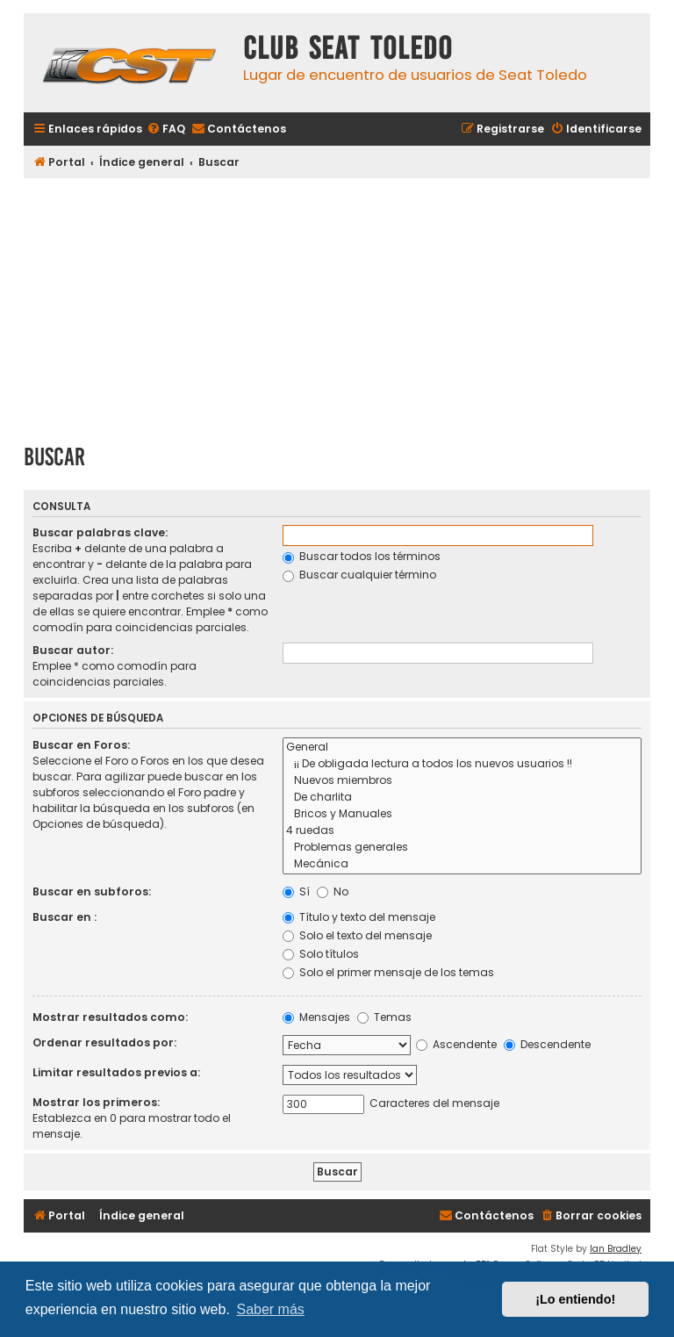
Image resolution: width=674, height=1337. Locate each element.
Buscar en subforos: (91, 891)
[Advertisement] (337, 305)
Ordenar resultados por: (104, 1042)
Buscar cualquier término (359, 574)
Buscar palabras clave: (100, 532)
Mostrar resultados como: (110, 1017)
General (462, 747)
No (332, 891)
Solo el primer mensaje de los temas (388, 972)
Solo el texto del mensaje (357, 935)
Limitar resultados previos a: (116, 1072)
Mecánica (462, 864)
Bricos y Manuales (462, 814)
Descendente (547, 1044)
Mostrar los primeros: (96, 1102)
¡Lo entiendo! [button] (575, 1299)
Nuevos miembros (462, 781)
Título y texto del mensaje (359, 916)
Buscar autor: (72, 650)
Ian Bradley (616, 1248)
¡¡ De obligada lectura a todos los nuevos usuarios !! (462, 764)
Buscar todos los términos (362, 556)
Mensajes (316, 1017)
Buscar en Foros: (81, 744)
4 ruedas (462, 831)
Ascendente (456, 1044)
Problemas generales (462, 847)
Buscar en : (64, 916)
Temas (384, 1017)
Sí (296, 891)
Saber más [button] (270, 1309)
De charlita (462, 797)
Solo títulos (321, 953)
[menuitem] (166, 129)
